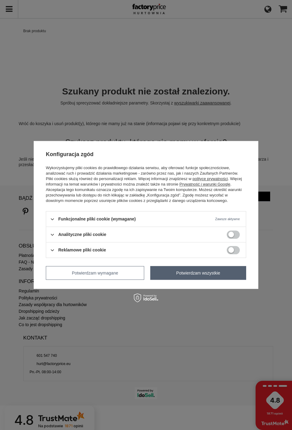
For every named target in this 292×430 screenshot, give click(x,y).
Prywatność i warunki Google (204, 184)
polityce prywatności (210, 178)
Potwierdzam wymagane (95, 273)
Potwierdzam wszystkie (198, 273)
